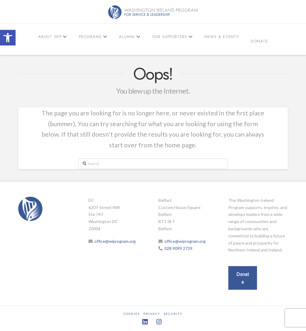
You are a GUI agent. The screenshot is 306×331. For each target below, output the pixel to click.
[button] (8, 37)
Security (173, 313)
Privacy (151, 313)
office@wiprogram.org (115, 241)
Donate (242, 278)
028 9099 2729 (178, 248)
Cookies (131, 313)
